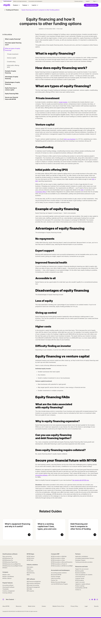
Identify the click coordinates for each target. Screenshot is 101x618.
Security (96, 606)
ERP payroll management (33, 587)
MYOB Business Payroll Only (10, 562)
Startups (29, 569)
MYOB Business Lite (8, 558)
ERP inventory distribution (33, 583)
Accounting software (8, 585)
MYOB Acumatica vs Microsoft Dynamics (61, 562)
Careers (44, 606)
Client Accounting (55, 578)
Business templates (80, 572)
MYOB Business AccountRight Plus (12, 564)
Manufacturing (30, 572)
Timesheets (6, 589)
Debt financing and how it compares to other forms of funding (80, 526)
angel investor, (63, 102)
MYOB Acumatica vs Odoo (58, 560)
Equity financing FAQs (11, 93)
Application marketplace (81, 556)
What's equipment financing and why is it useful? (17, 525)
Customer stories (79, 578)
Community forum (80, 576)
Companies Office (40, 192)
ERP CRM (29, 589)
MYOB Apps (30, 554)
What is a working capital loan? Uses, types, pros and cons (47, 526)
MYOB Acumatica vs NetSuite (58, 556)
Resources (18, 606)
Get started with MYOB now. (80, 480)
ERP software (31, 579)
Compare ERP (55, 554)
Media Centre (31, 606)
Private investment (13, 54)
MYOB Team (30, 560)
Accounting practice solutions (59, 572)
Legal (86, 606)
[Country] (10, 599)
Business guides (79, 571)
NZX (36, 181)
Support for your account (81, 569)
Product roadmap (79, 586)
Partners (78, 554)
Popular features (8, 583)
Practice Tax (54, 580)
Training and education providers (84, 562)
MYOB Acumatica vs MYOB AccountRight (62, 565)
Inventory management (9, 591)
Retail (28, 574)
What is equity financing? (13, 39)
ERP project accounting (33, 585)
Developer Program (80, 560)
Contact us (78, 589)
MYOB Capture (31, 556)
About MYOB (6, 606)
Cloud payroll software (8, 587)
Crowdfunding (11, 61)
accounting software (41, 475)
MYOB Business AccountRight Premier (12, 565)
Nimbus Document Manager (58, 582)
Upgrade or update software (82, 584)
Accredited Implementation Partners (84, 558)
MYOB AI (5, 567)
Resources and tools (81, 566)
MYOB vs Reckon (7, 578)
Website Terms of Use (58, 606)
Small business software (10, 554)
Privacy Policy (74, 606)
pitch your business (69, 139)
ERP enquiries (30, 591)
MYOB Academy (79, 580)
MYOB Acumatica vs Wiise (58, 558)
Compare (5, 572)
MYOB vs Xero (6, 574)
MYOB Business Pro (8, 560)
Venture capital (11, 58)
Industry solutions (32, 564)
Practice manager (55, 576)
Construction (30, 571)
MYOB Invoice (30, 558)
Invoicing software (7, 592)
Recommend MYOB (56, 574)
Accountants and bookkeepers (60, 570)
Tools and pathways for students (83, 574)
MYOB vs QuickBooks (8, 576)
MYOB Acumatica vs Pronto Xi (59, 564)
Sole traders (30, 567)
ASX (93, 179)
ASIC (82, 190)
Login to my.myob (80, 582)
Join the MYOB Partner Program (59, 584)
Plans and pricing (7, 556)
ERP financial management (34, 581)
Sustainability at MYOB (81, 587)
